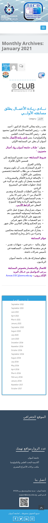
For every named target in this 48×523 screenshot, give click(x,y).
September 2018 (17, 354)
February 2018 (17, 377)
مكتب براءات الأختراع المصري (26, 467)
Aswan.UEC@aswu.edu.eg (19, 275)
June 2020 (15, 339)
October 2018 (16, 350)
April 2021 (15, 316)
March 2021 (15, 320)
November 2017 (17, 385)
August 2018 (16, 358)
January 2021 (16, 323)
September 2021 (17, 308)
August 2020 (16, 331)
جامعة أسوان (33, 458)
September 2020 (17, 327)
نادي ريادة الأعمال (18, 137)
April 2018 (15, 369)
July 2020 (15, 335)
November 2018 (17, 346)
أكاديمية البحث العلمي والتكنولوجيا (24, 462)
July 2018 (15, 362)
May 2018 (15, 366)
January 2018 (16, 381)
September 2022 (17, 304)
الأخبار (40, 119)
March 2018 (16, 373)
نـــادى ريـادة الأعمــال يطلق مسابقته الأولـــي (25, 110)
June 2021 (15, 312)
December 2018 (17, 343)
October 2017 (16, 389)
